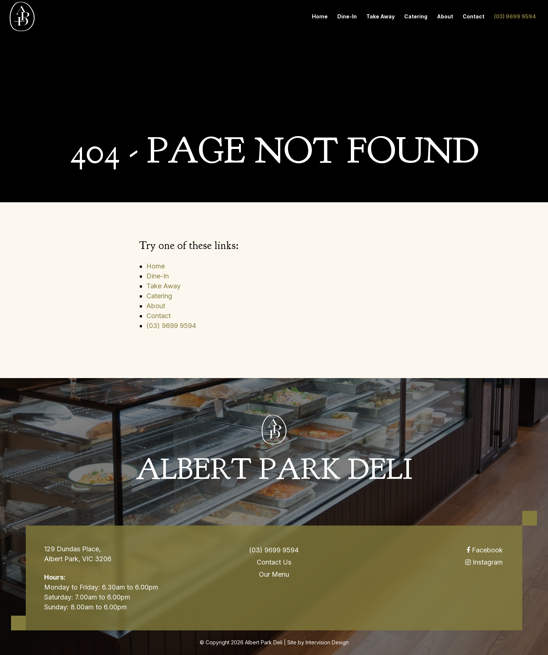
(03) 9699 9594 (515, 16)
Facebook (484, 550)
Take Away (380, 16)
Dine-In (347, 16)
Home (320, 16)
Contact (473, 16)
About (445, 16)
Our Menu (274, 574)
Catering (415, 16)
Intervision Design (327, 642)
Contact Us (274, 562)
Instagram (484, 562)
